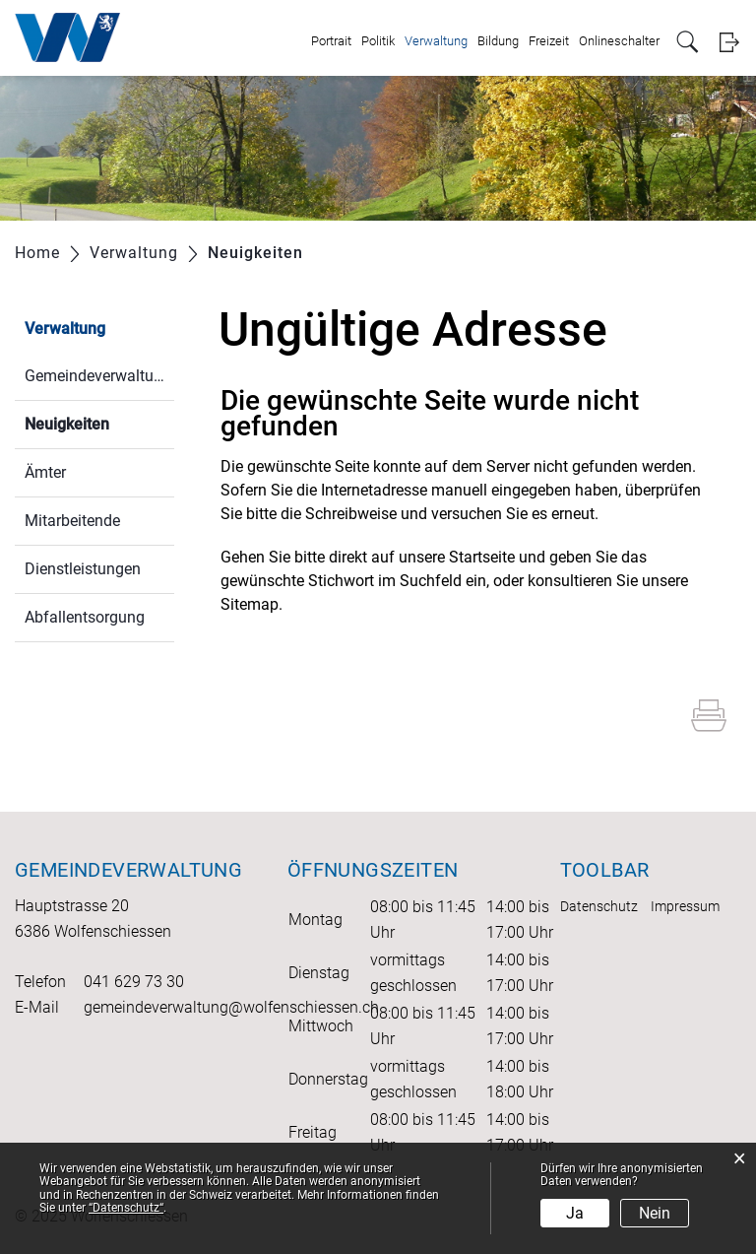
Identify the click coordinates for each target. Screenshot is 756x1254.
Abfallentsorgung (85, 617)
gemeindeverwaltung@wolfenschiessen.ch (231, 1007)
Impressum (685, 906)
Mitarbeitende (72, 520)
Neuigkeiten (99, 422)
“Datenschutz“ (126, 1208)
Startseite (482, 557)
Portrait (331, 40)
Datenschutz (599, 906)
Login (729, 42)
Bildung (498, 40)
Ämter (45, 472)
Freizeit (549, 40)
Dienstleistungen (83, 569)
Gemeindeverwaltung (98, 375)
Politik (378, 40)
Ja (575, 1213)
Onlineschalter (619, 40)
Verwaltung (436, 40)
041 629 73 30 (134, 981)
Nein (654, 1213)
